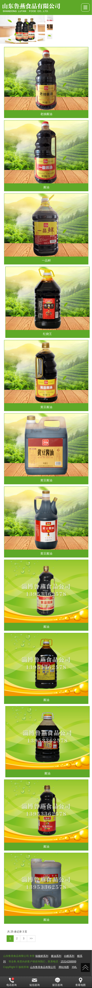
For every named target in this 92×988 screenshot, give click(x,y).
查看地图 (80, 982)
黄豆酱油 (46, 407)
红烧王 (47, 334)
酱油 (46, 187)
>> (31, 938)
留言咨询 (57, 982)
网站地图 (64, 967)
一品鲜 (46, 260)
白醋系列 (69, 955)
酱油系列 (56, 955)
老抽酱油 (46, 114)
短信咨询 (34, 982)
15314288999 (68, 961)
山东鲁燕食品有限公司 (43, 967)
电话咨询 (11, 982)
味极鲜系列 (41, 955)
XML (74, 967)
